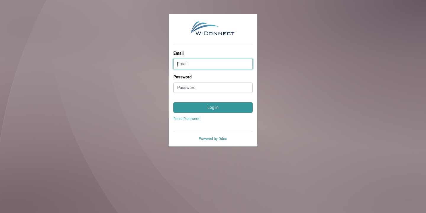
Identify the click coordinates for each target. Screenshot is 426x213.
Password (182, 77)
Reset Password (186, 119)
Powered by (213, 139)
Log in (213, 107)
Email (178, 53)
